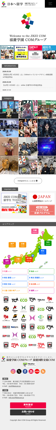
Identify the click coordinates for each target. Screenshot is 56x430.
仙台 (48, 243)
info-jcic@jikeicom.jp (16, 398)
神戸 (12, 245)
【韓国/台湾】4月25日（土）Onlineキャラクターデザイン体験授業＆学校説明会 (28, 76)
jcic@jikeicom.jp (15, 386)
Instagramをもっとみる (28, 180)
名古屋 (29, 259)
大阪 (18, 260)
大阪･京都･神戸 (11, 290)
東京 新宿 (9, 278)
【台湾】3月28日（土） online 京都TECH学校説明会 (22, 85)
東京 (42, 252)
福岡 (6, 262)
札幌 (34, 231)
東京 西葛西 (36, 278)
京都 (22, 245)
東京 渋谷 (9, 284)
